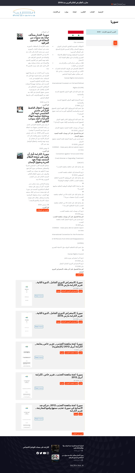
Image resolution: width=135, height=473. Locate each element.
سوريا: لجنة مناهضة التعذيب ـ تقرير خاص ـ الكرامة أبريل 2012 (59, 376)
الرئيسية (100, 12)
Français (120, 4)
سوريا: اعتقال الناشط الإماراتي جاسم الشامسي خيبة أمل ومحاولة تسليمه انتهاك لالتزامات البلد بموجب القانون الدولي (38, 114)
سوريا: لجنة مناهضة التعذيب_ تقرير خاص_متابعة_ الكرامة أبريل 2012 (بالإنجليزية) (59, 345)
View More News (75, 465)
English (115, 4)
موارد (66, 12)
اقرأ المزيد (45, 105)
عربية (124, 4)
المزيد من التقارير (77, 434)
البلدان (92, 12)
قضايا (74, 12)
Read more (39, 296)
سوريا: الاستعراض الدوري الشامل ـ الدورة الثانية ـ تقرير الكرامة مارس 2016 (59, 284)
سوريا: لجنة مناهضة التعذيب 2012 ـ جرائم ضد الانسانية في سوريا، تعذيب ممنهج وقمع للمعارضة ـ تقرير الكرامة (59, 408)
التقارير (82, 12)
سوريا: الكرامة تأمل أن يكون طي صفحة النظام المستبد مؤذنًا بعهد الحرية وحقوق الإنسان (38, 158)
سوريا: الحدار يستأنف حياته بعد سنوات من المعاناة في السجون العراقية (38, 38)
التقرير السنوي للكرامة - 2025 (106, 32)
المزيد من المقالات (43, 210)
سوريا (58, 291)
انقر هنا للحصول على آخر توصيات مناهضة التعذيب (68, 217)
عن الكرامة (55, 12)
